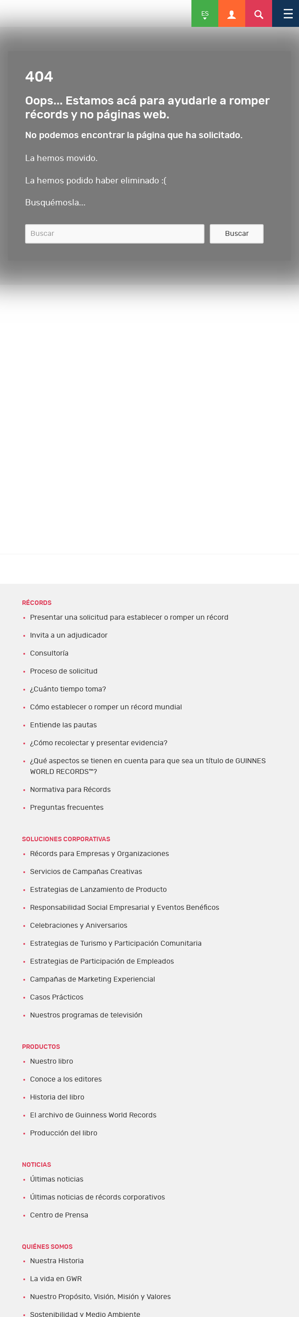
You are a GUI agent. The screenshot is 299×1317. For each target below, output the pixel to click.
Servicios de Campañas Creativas (86, 871)
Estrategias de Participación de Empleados (102, 961)
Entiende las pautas (63, 725)
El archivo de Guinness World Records (93, 1115)
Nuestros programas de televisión (86, 1015)
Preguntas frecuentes (67, 807)
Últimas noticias (56, 1179)
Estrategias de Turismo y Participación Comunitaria (116, 943)
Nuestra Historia (57, 1261)
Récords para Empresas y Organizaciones (99, 853)
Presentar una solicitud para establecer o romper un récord (129, 617)
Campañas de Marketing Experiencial (92, 979)
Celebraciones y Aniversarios (78, 925)
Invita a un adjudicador (69, 635)
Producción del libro (63, 1133)
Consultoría (49, 653)
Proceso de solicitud (64, 671)
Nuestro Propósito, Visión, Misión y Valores (100, 1296)
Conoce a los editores (66, 1079)
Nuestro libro (51, 1061)
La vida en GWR (56, 1278)
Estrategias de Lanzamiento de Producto (98, 889)
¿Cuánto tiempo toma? (68, 689)
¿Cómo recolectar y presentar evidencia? (98, 743)
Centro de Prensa (59, 1215)
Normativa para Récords (70, 789)
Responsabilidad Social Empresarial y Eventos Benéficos (124, 907)
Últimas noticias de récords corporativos (97, 1197)
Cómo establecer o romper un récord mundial (106, 707)
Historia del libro (57, 1097)
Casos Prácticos (56, 997)
